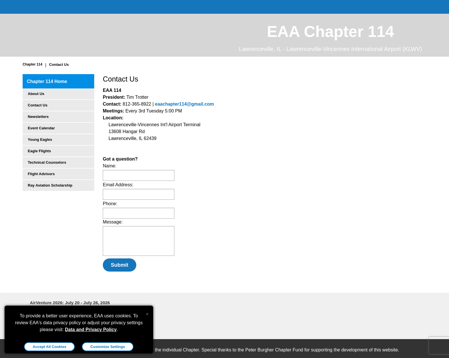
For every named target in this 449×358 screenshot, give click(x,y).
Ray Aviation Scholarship (50, 185)
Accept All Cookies (49, 347)
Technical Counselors (47, 162)
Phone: (110, 203)
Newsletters (38, 116)
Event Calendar (41, 128)
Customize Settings (107, 347)
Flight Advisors (41, 174)
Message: (113, 221)
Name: (109, 165)
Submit (119, 265)
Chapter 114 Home (47, 81)
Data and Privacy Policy (91, 329)
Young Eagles (40, 139)
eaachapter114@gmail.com (184, 104)
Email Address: (118, 184)
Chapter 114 (32, 64)
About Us (36, 94)
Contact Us (59, 64)
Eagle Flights (39, 151)
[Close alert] (147, 313)
